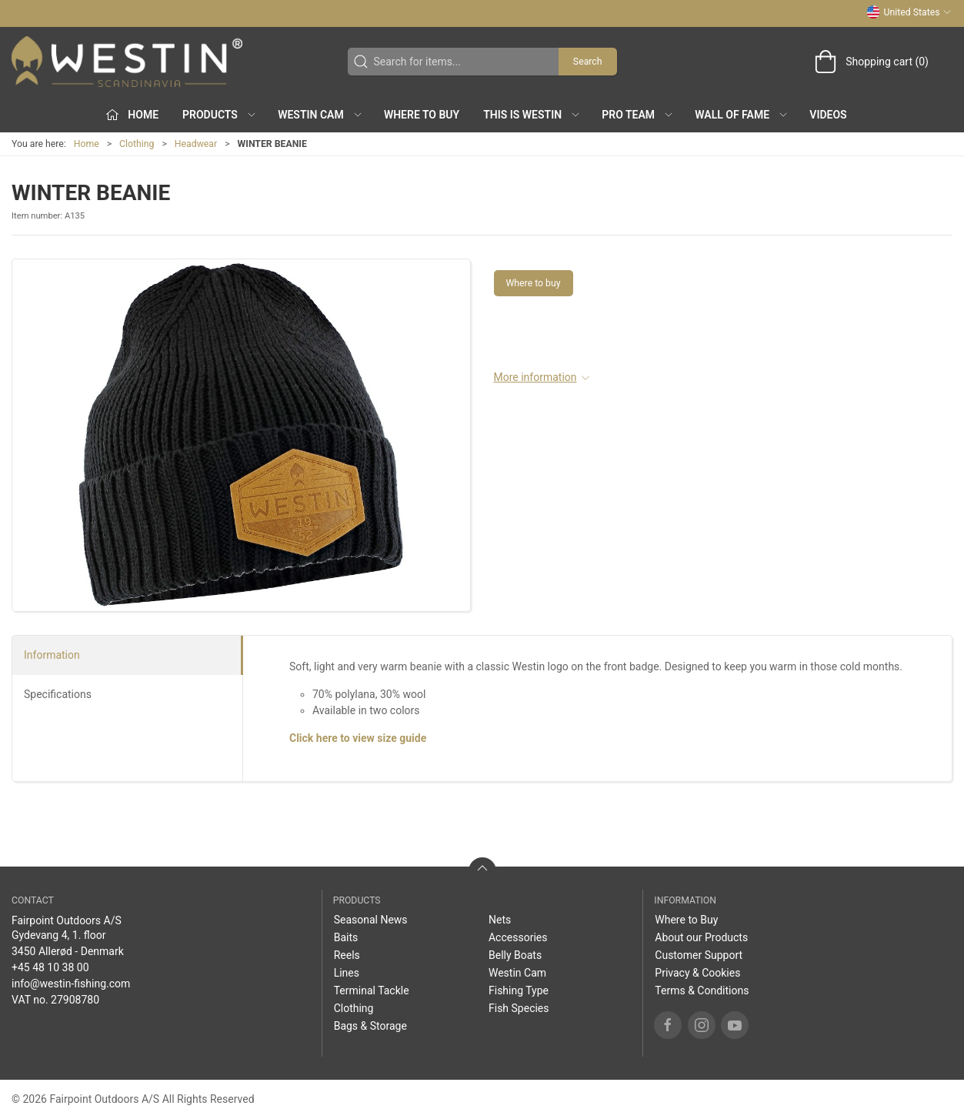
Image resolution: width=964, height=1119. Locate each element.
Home (86, 144)
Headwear (196, 144)
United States (909, 12)
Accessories (518, 937)
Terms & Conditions (702, 990)
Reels (347, 955)
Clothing (136, 144)
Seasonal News (371, 920)
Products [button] (219, 115)
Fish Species (519, 1008)
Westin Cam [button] (320, 115)
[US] (127, 61)
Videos (827, 115)
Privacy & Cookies (697, 973)
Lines (346, 973)
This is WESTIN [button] (532, 115)
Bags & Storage (370, 1026)
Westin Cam (517, 973)
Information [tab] (52, 655)
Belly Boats (515, 955)
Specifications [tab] (58, 694)
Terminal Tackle (371, 990)
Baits (346, 937)
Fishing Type (519, 990)
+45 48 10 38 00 (50, 967)
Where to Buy (421, 115)
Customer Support (698, 955)
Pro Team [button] (638, 115)
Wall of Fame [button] (742, 115)
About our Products (701, 937)
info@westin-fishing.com (71, 983)
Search (587, 61)
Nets (500, 920)
